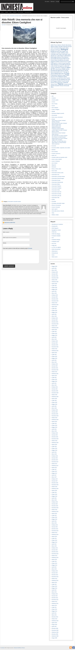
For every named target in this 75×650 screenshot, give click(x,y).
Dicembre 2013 (55, 551)
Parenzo (59, 75)
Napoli (56, 73)
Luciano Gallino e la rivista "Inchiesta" (59, 130)
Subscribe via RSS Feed (9, 222)
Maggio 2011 (54, 611)
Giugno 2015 (54, 517)
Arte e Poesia (54, 103)
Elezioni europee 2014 (56, 124)
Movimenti (54, 166)
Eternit (58, 58)
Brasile (52, 51)
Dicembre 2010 (55, 616)
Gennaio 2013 (55, 572)
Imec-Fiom (54, 243)
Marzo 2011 (54, 615)
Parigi (63, 75)
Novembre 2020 (55, 392)
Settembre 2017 (55, 465)
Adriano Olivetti (61, 45)
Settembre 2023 (55, 327)
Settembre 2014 (55, 534)
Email (9, 237)
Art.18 (69, 46)
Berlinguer (58, 49)
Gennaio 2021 (55, 389)
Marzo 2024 (54, 316)
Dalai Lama (67, 54)
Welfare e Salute (55, 214)
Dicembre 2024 (55, 298)
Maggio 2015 (54, 519)
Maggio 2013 (54, 565)
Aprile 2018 (54, 452)
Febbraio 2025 (55, 295)
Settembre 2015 (55, 511)
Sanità (68, 78)
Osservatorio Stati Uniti (56, 191)
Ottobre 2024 (54, 302)
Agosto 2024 (54, 306)
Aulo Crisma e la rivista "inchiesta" (59, 120)
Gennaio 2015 (55, 526)
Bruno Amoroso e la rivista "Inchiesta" (59, 123)
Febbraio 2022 (55, 364)
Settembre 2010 (55, 620)
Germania (66, 60)
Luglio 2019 (54, 423)
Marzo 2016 (54, 500)
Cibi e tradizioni (55, 107)
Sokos (53, 255)
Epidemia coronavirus (56, 127)
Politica (65, 76)
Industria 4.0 (56, 64)
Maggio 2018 (54, 450)
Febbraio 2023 (55, 341)
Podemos (60, 76)
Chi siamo (47, 1)
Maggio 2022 (54, 358)
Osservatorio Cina (55, 174)
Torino (55, 84)
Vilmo (52, 87)
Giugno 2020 (54, 402)
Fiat (64, 58)
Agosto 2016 (54, 490)
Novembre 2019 (55, 415)
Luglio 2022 (54, 354)
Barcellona (59, 48)
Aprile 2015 (54, 521)
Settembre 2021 (55, 373)
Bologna (64, 49)
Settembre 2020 (55, 396)
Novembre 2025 (55, 277)
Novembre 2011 (55, 599)
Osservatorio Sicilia (56, 189)
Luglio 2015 (54, 515)
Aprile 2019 (54, 429)
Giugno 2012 (54, 586)
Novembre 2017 (55, 461)
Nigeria (60, 73)
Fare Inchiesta (20, 12)
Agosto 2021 (54, 375)
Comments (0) (15, 24)
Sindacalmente (55, 253)
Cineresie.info (54, 226)
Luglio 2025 (54, 285)
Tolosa (52, 84)
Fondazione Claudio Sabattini (58, 128)
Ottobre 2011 (54, 601)
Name (6, 232)
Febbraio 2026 (55, 272)
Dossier (2, 12)
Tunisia (65, 84)
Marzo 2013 (54, 569)
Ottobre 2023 (54, 325)
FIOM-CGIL (54, 232)
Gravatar (30, 248)
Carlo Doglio (62, 51)
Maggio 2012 (54, 588)
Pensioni (53, 76)
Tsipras (60, 84)
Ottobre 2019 (54, 417)
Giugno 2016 (54, 494)
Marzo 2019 (54, 431)
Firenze (67, 58)
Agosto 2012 (54, 582)
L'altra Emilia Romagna (57, 66)
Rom (65, 78)
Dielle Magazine (55, 228)
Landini (62, 67)
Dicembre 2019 (55, 413)
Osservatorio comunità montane (15, 15)
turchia (69, 84)
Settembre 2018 (55, 442)
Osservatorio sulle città (56, 195)
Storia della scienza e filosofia (58, 211)
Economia (54, 145)
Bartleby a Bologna (56, 121)
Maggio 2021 (54, 381)
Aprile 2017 (54, 475)
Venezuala (66, 85)
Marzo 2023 (54, 339)
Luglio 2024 (54, 308)
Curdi (63, 54)
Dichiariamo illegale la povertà (58, 113)
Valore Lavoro (54, 256)
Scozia (52, 79)
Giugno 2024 (54, 310)
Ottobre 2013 (54, 555)
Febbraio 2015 (55, 525)
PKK (56, 76)
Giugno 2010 (54, 624)
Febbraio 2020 (55, 410)
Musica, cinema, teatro (56, 168)
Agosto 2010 (54, 622)
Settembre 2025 (55, 281)
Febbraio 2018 (55, 456)
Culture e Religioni (55, 109)
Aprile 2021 (54, 383)
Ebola (52, 57)
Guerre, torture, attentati (57, 159)
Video (11, 12)
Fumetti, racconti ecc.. (56, 153)
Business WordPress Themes (19, 647)
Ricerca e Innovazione (56, 205)
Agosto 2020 (54, 398)
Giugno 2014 (54, 540)
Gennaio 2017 (55, 480)
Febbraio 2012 (55, 593)
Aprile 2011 (54, 613)
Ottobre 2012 (54, 578)
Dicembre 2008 (55, 634)
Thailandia (65, 82)
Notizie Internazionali (56, 249)
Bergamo (53, 49)
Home (8, 15)
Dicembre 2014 (55, 528)
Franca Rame (54, 60)
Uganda (53, 85)
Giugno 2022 (54, 356)
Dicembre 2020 (55, 390)
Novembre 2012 (55, 576)
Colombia (53, 54)
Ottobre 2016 (54, 486)
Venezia (61, 85)
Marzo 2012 (54, 592)
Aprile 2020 (54, 406)
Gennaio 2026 (55, 274)
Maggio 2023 (54, 335)
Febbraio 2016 (55, 502)
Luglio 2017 (54, 469)
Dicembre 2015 (55, 505)
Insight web (54, 245)
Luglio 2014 (54, 538)
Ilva (69, 63)
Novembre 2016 (55, 484)
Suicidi (67, 81)
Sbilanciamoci (54, 251)
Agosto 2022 (54, 352)
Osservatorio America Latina (57, 172)
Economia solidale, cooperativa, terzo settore (61, 147)
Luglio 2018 (54, 446)
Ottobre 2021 (54, 371)
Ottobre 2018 (54, 440)
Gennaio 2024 (55, 320)
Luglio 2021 (54, 377)
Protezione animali (55, 78)
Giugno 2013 (54, 563)
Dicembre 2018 (55, 436)
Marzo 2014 (54, 546)
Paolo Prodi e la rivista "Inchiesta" (58, 132)
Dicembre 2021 (55, 367)
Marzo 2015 (54, 523)
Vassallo (57, 85)
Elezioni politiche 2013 (56, 126)
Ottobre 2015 (54, 509)
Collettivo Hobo (64, 52)
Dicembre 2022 (55, 344)
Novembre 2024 (55, 300)
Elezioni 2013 (60, 57)
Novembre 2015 (55, 507)
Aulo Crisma (54, 48)
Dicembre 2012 (55, 574)
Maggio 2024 (54, 312)
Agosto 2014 (54, 536)
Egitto (55, 57)
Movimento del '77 (59, 72)
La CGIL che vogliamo (56, 247)
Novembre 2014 (55, 530)
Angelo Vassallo (58, 46)
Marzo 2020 (54, 408)
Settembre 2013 (55, 557)
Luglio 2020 (54, 400)
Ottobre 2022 (54, 348)
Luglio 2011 (54, 607)
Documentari (54, 115)
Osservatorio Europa (56, 180)
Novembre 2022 (55, 346)
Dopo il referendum (65, 55)
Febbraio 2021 (55, 387)
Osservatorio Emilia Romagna (58, 178)
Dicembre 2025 (55, 276)
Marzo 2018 (54, 454)
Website (4, 243)
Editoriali (14, 12)
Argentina (65, 46)
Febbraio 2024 (55, 318)
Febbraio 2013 (55, 570)
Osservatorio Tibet (28, 12)
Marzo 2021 (54, 385)
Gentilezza (60, 60)
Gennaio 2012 (55, 595)
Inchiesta (2, 647)
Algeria (52, 46)
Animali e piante (55, 100)
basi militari (66, 48)
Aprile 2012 (54, 590)
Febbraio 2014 (55, 547)
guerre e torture (58, 63)
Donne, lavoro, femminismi (57, 117)
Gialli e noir (54, 155)
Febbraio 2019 (55, 433)
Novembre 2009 (55, 630)
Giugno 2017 (54, 471)
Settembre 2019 (55, 419)
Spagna (55, 81)
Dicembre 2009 (55, 628)
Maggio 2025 (54, 289)
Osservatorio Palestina (56, 186)
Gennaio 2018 (55, 457)
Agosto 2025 (54, 283)
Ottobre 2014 (54, 532)
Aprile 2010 (54, 626)
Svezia (52, 82)
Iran (61, 64)
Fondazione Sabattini (56, 235)
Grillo (52, 63)
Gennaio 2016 (55, 503)
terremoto (59, 82)
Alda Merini (68, 45)
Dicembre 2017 (55, 459)
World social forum (55, 143)
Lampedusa (57, 67)
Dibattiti (6, 12)
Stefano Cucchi (61, 81)
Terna (55, 82)
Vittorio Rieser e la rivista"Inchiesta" (59, 142)
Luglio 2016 (54, 492)
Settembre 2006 (55, 636)
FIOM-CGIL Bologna (56, 233)
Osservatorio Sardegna (56, 188)
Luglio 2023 (54, 331)
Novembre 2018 (55, 438)
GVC (53, 237)
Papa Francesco (55, 134)
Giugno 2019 (54, 425)
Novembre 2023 (55, 323)
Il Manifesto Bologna (56, 239)
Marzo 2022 (54, 362)
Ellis (55, 58)
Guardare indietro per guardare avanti (59, 157)
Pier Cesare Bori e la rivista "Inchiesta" (59, 135)
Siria (66, 79)
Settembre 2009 (55, 632)
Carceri (53, 105)
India (52, 64)
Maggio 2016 (54, 496)
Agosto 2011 (54, 605)
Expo (61, 58)
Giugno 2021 (54, 379)
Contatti (57, 1)
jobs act (64, 64)
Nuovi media (54, 170)
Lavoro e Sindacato (56, 161)
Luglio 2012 (54, 584)
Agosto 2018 (54, 444)
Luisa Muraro (58, 69)
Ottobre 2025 (54, 279)
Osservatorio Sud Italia (56, 193)
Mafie (63, 69)
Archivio (53, 101)
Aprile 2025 (54, 291)
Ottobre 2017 (54, 463)
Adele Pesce (54, 45)
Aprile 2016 (54, 498)
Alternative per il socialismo (57, 224)
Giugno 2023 (54, 333)
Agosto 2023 (54, 329)
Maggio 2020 (54, 404)
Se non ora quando (59, 79)
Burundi (57, 51)
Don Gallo (57, 55)
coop (57, 54)
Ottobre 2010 (54, 618)
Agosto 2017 (54, 467)
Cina (66, 51)
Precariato (54, 201)
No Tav (64, 73)
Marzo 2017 (54, 477)
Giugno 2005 (54, 638)
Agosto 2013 (54, 559)
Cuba (60, 54)
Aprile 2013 (54, 567)
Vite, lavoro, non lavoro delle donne (59, 141)
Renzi (62, 78)
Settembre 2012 (55, 580)
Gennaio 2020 (55, 411)
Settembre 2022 (55, 350)
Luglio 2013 (54, 561)
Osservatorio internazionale (57, 182)
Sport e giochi (54, 209)
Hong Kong (65, 63)
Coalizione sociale (55, 52)
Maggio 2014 (54, 542)
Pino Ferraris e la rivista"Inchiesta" (59, 137)
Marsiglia (57, 70)
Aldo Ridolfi (4, 24)
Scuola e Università (56, 207)
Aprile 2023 (54, 337)
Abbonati (52, 1)
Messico (62, 70)
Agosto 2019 (54, 421)
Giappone (53, 61)
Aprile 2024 (54, 314)
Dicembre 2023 (55, 321)
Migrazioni (54, 165)
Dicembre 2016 (55, 482)
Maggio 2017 (54, 473)
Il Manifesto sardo (55, 241)
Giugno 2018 (54, 448)
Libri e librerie (54, 163)
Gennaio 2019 (55, 434)
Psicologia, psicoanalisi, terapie (58, 203)
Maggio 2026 (54, 266)
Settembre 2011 (55, 603)
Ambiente (54, 98)
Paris (67, 75)
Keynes (69, 64)
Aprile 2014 (54, 544)
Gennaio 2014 (55, 549)
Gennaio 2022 (55, 366)
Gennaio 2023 (55, 343)
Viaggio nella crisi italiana (57, 139)
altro (53, 96)
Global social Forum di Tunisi (63, 61)
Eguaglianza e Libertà (56, 230)
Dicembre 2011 (55, 597)
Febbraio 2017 (55, 479)
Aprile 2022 (54, 360)
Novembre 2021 (55, 369)
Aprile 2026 (54, 268)
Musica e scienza (55, 131)
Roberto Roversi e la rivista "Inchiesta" (59, 138)
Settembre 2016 (55, 488)
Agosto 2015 (54, 513)
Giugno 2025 (54, 287)
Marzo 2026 (54, 270)
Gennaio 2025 (55, 297)
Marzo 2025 (54, 293)
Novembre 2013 (55, 553)
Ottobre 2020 (54, 394)
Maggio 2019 (54, 427)
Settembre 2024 (55, 304)
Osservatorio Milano (56, 184)
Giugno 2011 (54, 609)
